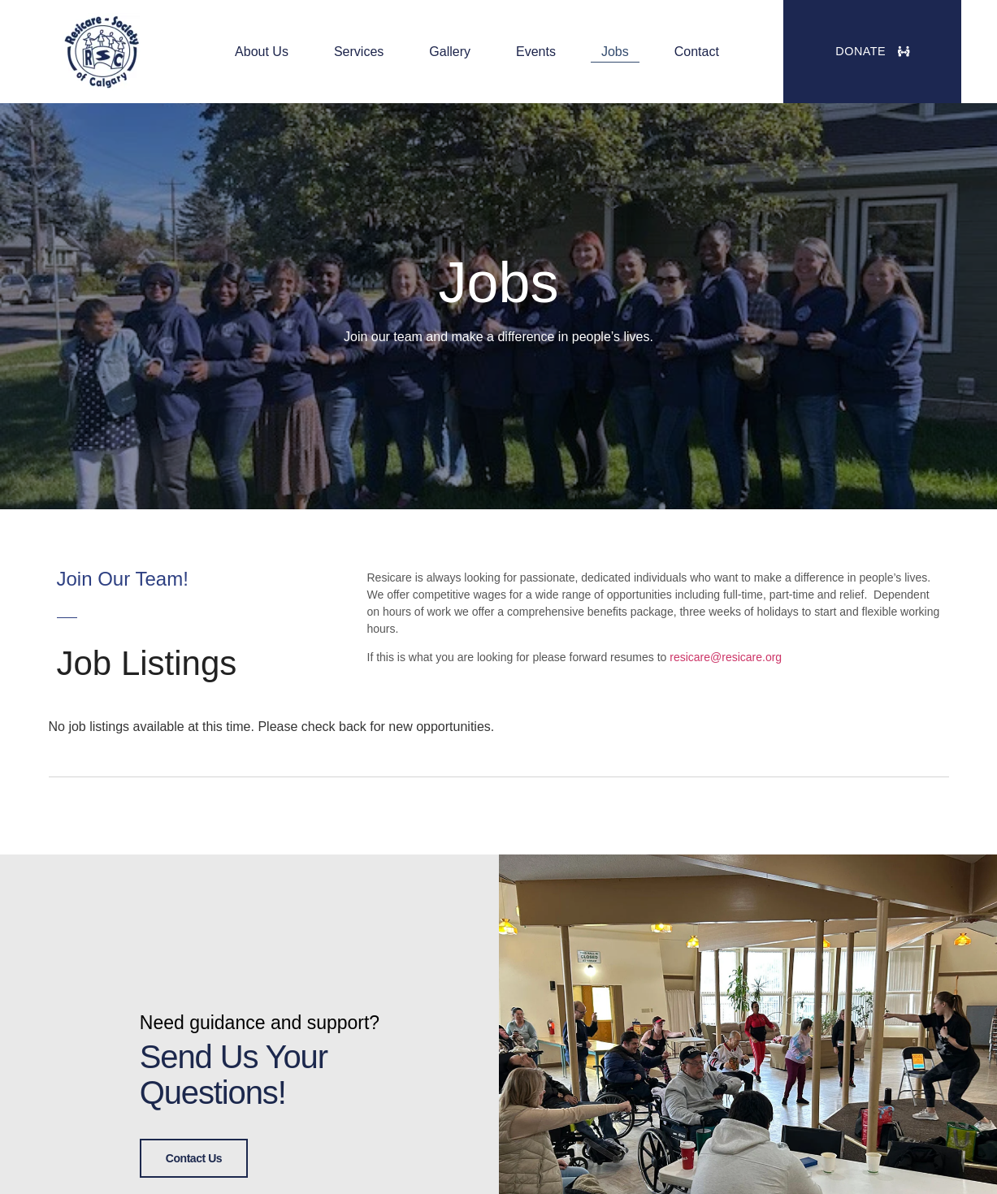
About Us (261, 51)
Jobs (615, 51)
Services (359, 51)
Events (536, 51)
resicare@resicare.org (726, 657)
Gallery (449, 51)
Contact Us (194, 1156)
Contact (696, 51)
